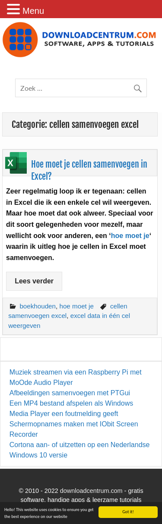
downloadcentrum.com (91, 490)
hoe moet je (130, 235)
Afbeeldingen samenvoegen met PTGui (70, 393)
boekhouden (37, 306)
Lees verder (34, 281)
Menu (33, 11)
